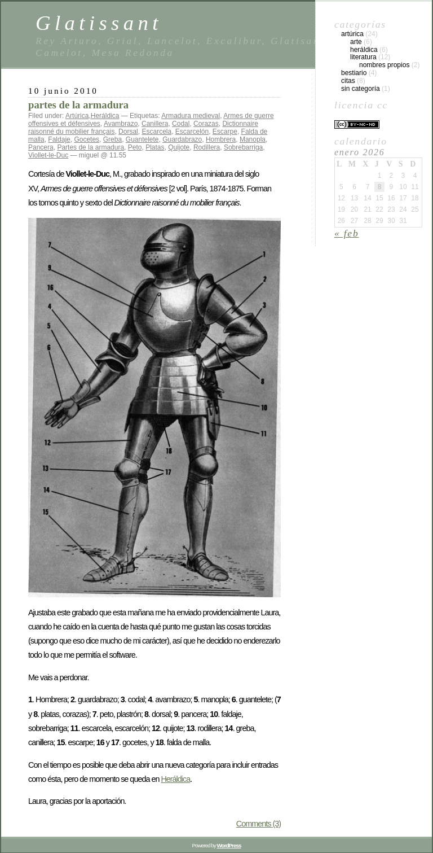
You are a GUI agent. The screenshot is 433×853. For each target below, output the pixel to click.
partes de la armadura (78, 105)
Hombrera (221, 139)
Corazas (206, 124)
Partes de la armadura (90, 147)
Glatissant (99, 22)
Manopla (253, 139)
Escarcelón (192, 131)
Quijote (178, 147)
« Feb (346, 233)
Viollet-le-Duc (48, 155)
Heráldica (105, 116)
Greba (112, 139)
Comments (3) (258, 823)
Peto (135, 147)
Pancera (41, 147)
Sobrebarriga (243, 147)
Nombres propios (384, 65)
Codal (180, 124)
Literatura (363, 57)
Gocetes (86, 139)
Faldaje (59, 139)
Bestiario (353, 73)
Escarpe (225, 131)
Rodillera (206, 147)
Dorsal (128, 131)
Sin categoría (360, 89)
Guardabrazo (182, 139)
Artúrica (77, 116)
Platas (154, 147)
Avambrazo (121, 124)
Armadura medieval (190, 116)
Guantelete (142, 139)
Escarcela (156, 131)
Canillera (155, 124)
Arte (356, 42)
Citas (348, 81)
